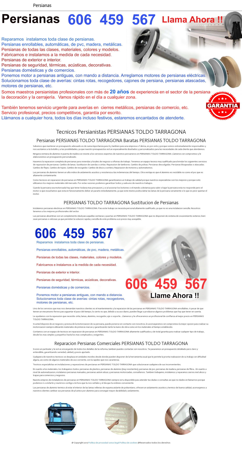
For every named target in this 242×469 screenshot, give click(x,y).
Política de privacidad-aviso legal (103, 442)
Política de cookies (128, 442)
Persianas (42, 5)
